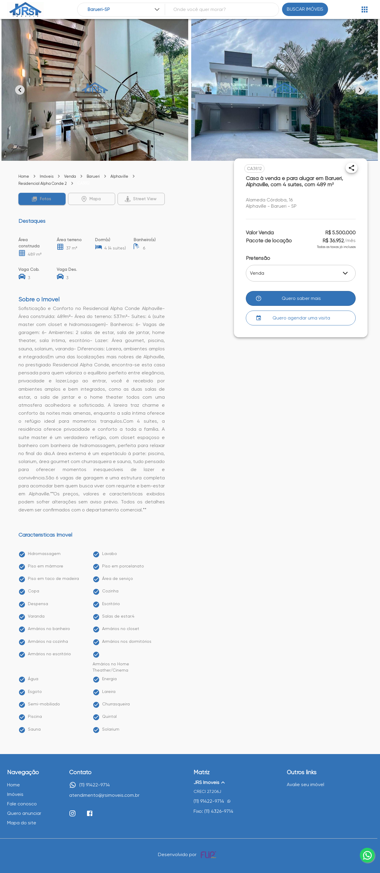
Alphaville (119, 176)
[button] (42, 199)
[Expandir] (157, 9)
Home (23, 176)
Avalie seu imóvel (305, 784)
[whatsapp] (367, 855)
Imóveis (46, 176)
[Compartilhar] (351, 168)
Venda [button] (257, 273)
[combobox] (124, 9)
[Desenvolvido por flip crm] (209, 854)
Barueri (93, 176)
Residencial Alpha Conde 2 (42, 183)
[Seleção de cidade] (124, 9)
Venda (70, 176)
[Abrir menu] (364, 9)
